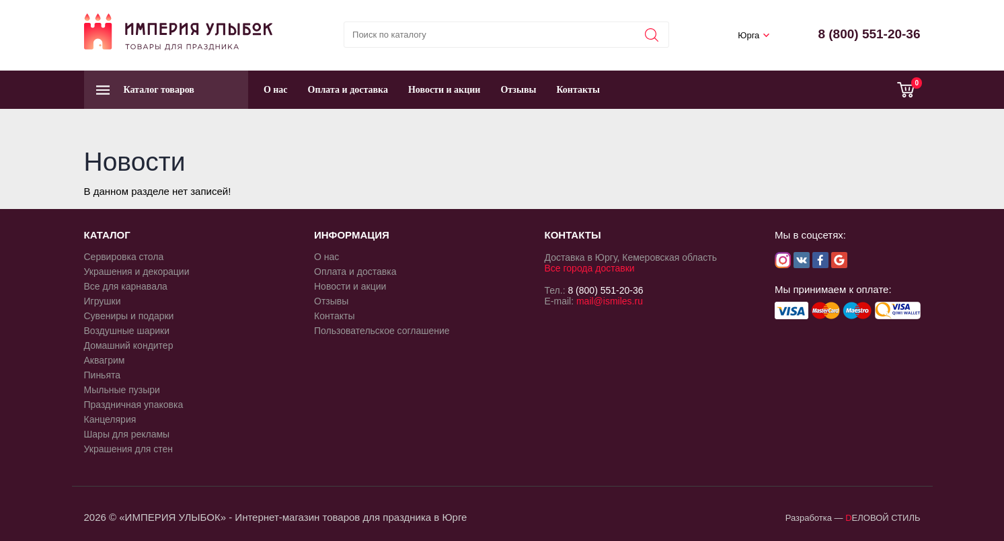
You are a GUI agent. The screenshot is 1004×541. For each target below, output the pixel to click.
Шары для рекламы (127, 434)
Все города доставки (590, 268)
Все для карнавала (125, 286)
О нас (276, 90)
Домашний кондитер (128, 345)
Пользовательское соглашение (382, 330)
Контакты (577, 90)
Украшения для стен (128, 449)
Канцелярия (110, 419)
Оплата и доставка (348, 90)
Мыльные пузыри (122, 389)
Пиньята (102, 375)
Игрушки (102, 301)
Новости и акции (444, 90)
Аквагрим (104, 360)
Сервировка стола (124, 256)
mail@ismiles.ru (609, 301)
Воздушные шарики (127, 330)
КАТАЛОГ (107, 235)
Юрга (748, 35)
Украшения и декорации (137, 271)
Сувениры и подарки (129, 315)
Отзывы (518, 90)
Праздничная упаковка (134, 404)
